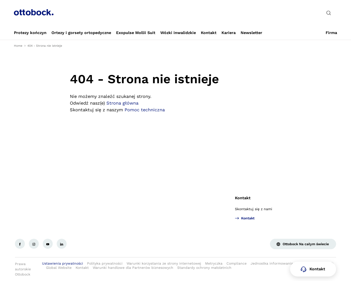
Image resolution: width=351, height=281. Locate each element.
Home (18, 45)
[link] (30, 33)
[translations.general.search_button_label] (328, 13)
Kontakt (243, 198)
